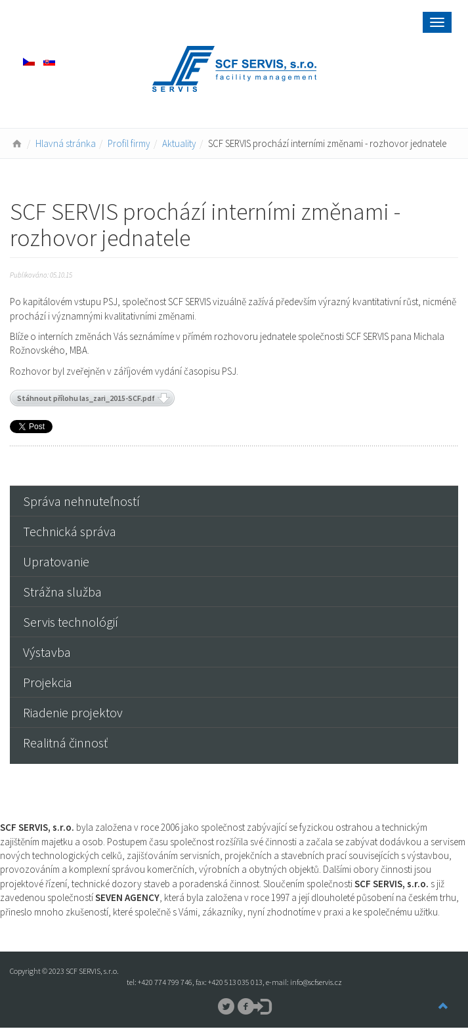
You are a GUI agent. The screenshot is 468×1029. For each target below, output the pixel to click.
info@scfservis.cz (316, 982)
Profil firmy (129, 143)
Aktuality (179, 143)
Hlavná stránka (65, 143)
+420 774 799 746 (165, 982)
